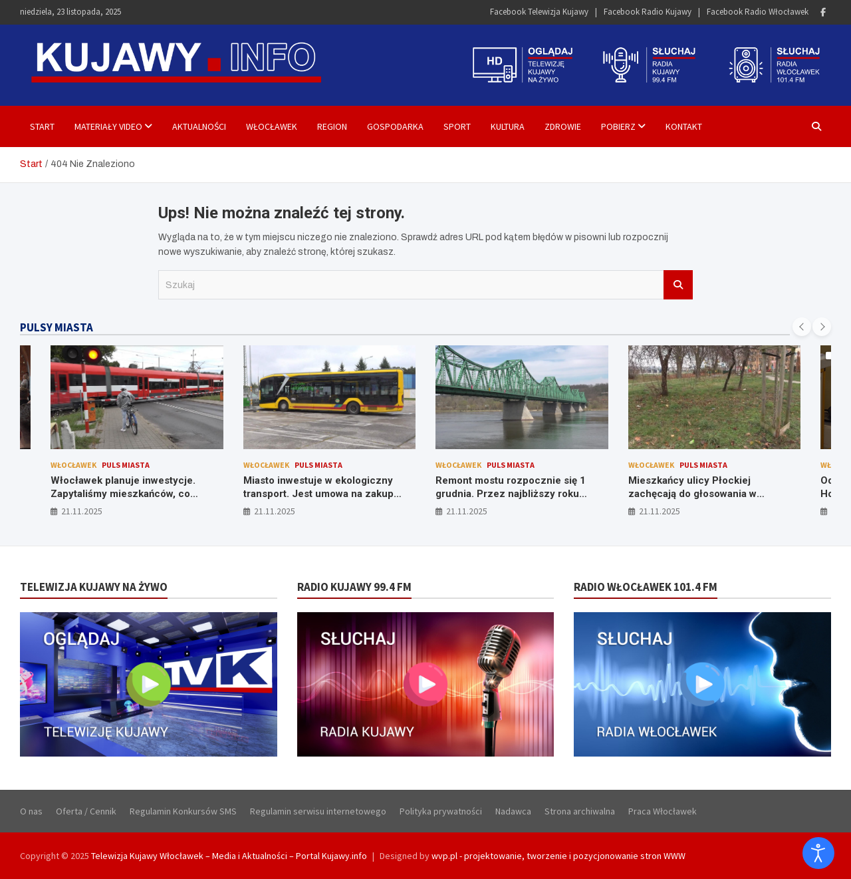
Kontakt (684, 126)
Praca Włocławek (662, 811)
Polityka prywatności (441, 811)
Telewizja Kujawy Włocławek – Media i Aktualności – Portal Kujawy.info (229, 856)
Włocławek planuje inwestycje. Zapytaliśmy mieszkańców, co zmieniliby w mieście (123, 493)
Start (42, 126)
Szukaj (678, 284)
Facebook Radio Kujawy (647, 11)
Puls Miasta (126, 465)
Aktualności (199, 126)
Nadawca (513, 811)
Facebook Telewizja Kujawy (539, 11)
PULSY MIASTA (56, 327)
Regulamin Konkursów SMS (183, 811)
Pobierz (618, 126)
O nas (31, 811)
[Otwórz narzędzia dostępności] (818, 853)
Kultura (508, 126)
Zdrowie (563, 126)
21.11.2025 (81, 511)
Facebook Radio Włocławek (757, 11)
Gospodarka (395, 126)
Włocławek (271, 126)
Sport (457, 126)
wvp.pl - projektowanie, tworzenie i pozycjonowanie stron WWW (558, 856)
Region (332, 126)
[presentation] (801, 326)
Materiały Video (108, 126)
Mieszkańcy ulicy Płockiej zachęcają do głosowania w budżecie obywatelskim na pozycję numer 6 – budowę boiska (710, 500)
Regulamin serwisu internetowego (318, 811)
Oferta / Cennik (86, 811)
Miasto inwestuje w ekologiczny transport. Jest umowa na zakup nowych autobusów (318, 493)
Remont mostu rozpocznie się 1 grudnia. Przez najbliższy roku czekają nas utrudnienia (510, 493)
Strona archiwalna (580, 811)
